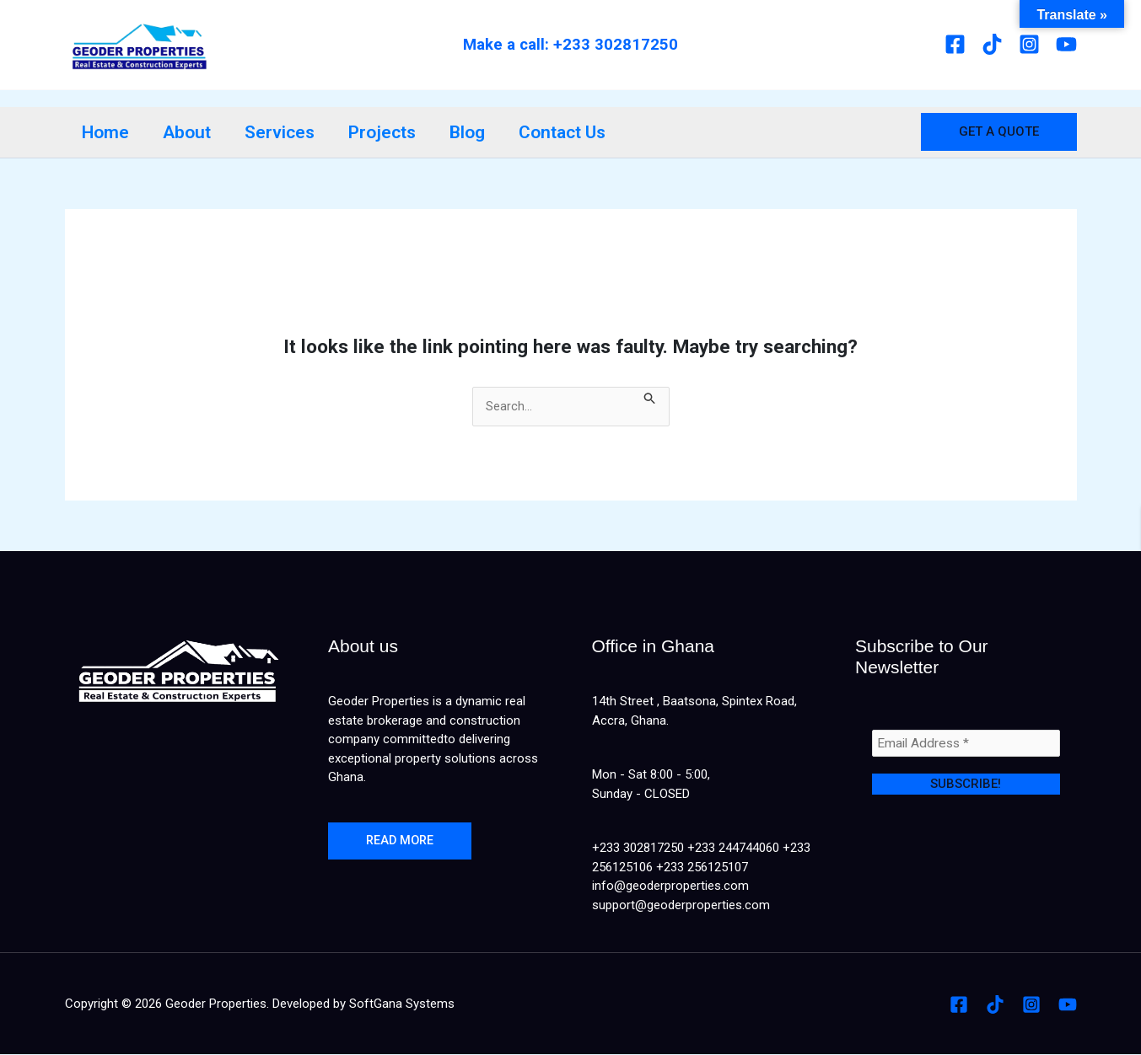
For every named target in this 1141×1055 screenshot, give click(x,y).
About (189, 132)
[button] (999, 132)
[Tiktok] (992, 44)
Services (284, 132)
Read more (401, 841)
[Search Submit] (651, 396)
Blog (474, 132)
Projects (388, 132)
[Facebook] (955, 44)
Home (106, 132)
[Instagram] (1029, 44)
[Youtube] (1066, 44)
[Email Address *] (966, 744)
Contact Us (571, 132)
